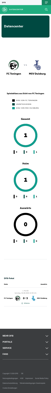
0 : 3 (25, 298)
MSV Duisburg (42, 298)
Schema (25, 303)
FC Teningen (8, 298)
